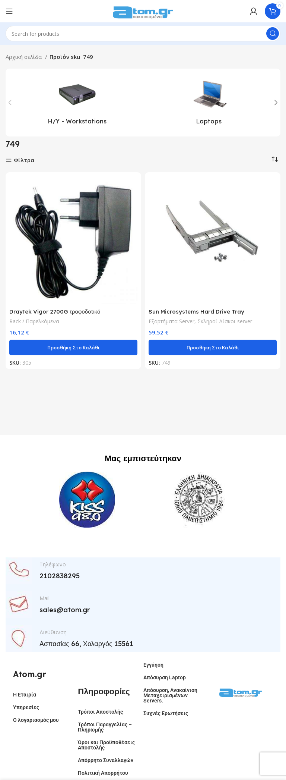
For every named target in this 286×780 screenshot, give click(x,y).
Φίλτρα (24, 160)
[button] (73, 347)
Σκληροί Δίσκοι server (224, 321)
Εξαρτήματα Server (171, 321)
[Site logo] (143, 10)
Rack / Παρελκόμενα (34, 321)
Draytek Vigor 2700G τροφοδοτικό (54, 311)
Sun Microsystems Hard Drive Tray (196, 311)
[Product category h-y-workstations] (77, 102)
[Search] (143, 33)
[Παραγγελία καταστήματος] (274, 159)
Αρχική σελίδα (24, 56)
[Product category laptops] (209, 102)
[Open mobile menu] (9, 11)
